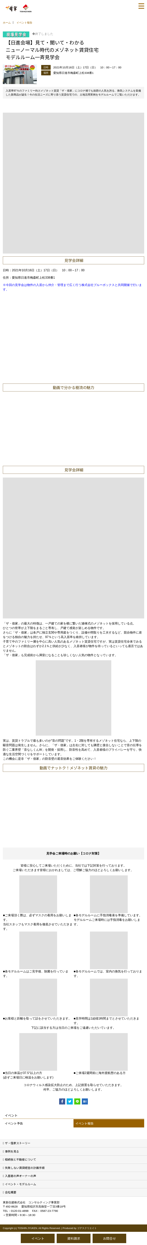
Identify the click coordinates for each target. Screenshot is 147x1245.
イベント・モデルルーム (20, 1184)
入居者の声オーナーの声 (20, 1176)
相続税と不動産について (20, 1159)
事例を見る (12, 1151)
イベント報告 (84, 1123)
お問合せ (109, 1238)
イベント (37, 1238)
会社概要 (10, 1192)
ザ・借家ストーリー (17, 1143)
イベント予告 (14, 1123)
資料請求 (73, 1238)
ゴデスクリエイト (87, 1228)
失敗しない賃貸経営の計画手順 (25, 1168)
